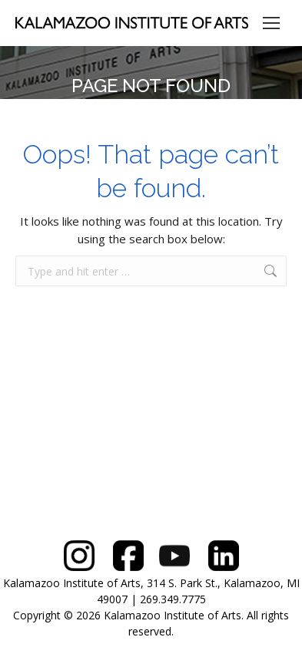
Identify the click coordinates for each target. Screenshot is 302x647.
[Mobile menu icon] (271, 23)
